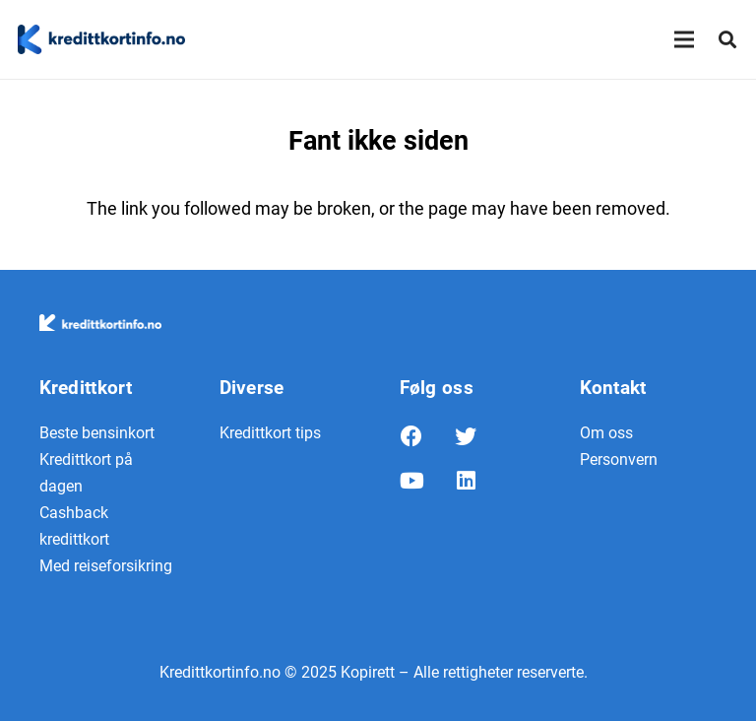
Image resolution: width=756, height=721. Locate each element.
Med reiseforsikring (105, 566)
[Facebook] (427, 442)
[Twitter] (481, 442)
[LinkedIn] (481, 486)
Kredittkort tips (270, 433)
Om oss (606, 433)
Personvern (619, 459)
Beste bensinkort (97, 433)
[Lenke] (101, 39)
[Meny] (685, 39)
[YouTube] (427, 486)
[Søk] (727, 39)
